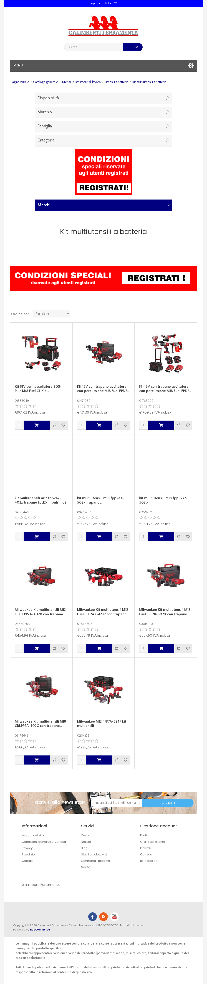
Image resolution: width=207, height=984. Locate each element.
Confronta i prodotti (95, 861)
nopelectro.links (100, 3)
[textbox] (93, 47)
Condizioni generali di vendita (44, 842)
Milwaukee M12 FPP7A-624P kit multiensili (101, 723)
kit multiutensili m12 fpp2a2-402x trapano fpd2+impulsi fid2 (40, 500)
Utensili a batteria (116, 82)
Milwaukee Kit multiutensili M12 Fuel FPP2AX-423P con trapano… (103, 612)
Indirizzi (145, 848)
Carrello (146, 854)
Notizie (86, 842)
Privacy (27, 848)
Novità (85, 867)
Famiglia (45, 126)
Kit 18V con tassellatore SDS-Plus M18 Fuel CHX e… (38, 389)
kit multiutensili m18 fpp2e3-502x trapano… (100, 500)
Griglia (185, 313)
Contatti (27, 861)
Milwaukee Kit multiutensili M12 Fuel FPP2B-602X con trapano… (164, 612)
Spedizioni (29, 854)
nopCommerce (40, 929)
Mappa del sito (33, 835)
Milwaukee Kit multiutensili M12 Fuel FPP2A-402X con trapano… (40, 612)
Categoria (46, 140)
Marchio (45, 112)
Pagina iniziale (20, 82)
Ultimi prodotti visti (94, 854)
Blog (84, 848)
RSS (103, 916)
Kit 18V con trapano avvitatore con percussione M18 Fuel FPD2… (103, 389)
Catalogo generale (45, 82)
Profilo (144, 835)
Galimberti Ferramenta (41, 884)
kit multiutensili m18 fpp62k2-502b (163, 500)
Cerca (85, 835)
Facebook (92, 916)
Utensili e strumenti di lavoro (81, 82)
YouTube (114, 916)
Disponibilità (48, 98)
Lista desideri (149, 861)
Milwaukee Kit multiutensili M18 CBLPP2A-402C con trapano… (40, 723)
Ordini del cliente (152, 842)
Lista (193, 313)
